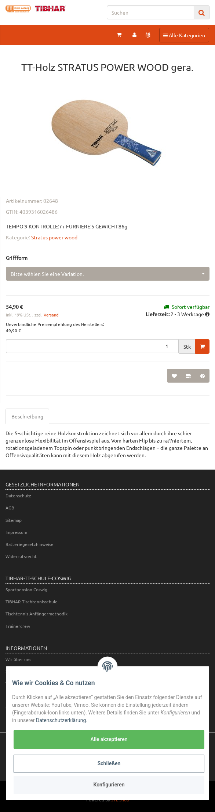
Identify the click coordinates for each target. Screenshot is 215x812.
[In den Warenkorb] (202, 346)
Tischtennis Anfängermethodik (37, 613)
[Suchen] (150, 12)
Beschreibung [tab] (27, 416)
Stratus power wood (54, 237)
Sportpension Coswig (26, 589)
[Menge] (92, 346)
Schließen (109, 763)
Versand (51, 315)
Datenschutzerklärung (61, 720)
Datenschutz (18, 495)
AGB (10, 508)
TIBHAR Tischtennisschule (32, 601)
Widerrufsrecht (21, 556)
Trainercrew (18, 626)
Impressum (16, 532)
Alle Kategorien (184, 34)
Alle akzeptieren (108, 739)
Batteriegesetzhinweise (30, 544)
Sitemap (14, 520)
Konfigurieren (108, 785)
